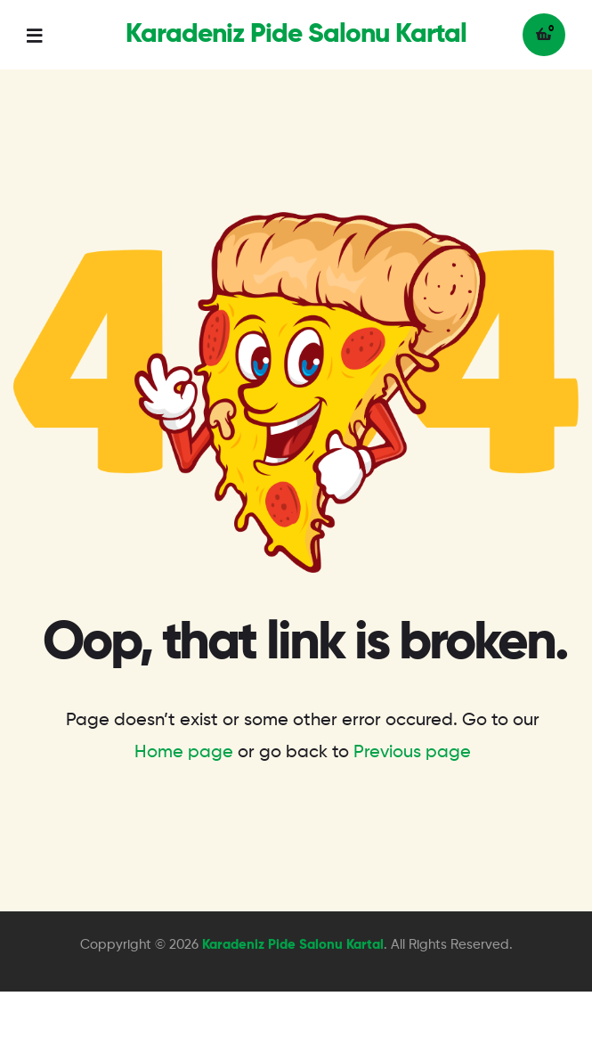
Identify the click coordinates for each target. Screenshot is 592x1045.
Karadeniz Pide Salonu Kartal (296, 34)
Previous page (412, 753)
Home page (183, 753)
